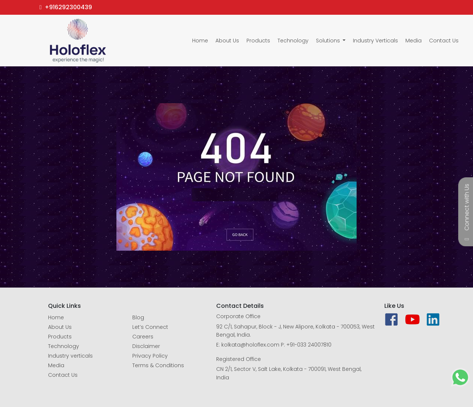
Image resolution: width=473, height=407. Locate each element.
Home (200, 40)
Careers (142, 336)
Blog (138, 317)
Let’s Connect (150, 327)
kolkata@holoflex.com (250, 344)
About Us (227, 40)
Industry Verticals (375, 40)
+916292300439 (66, 7)
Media (413, 40)
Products (258, 40)
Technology (293, 40)
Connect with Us (467, 207)
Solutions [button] (328, 40)
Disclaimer (146, 346)
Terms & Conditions (158, 365)
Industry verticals (70, 355)
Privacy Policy (150, 355)
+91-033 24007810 (308, 344)
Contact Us (444, 40)
